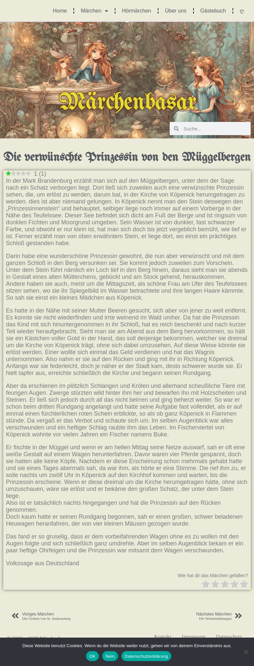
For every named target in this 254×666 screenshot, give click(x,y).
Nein (110, 656)
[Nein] (245, 651)
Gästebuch (213, 11)
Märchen (94, 11)
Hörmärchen (136, 11)
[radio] (206, 585)
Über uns (176, 11)
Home (60, 11)
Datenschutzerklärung (146, 656)
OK (92, 656)
